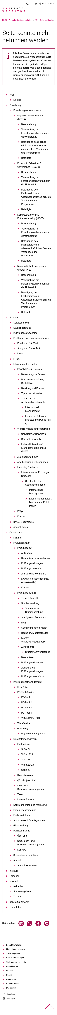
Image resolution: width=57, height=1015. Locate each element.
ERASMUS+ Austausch (29, 369)
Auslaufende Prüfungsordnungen (32, 669)
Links (20, 353)
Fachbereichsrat (22, 815)
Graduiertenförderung (24, 810)
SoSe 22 (25, 769)
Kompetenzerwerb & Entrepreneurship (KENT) (30, 216)
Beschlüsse (27, 657)
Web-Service (23, 723)
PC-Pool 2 (26, 702)
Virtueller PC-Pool (30, 717)
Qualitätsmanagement (25, 739)
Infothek (13, 881)
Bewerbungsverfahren (33, 374)
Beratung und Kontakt (33, 388)
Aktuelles (18, 886)
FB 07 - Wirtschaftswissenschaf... (16, 20)
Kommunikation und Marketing (30, 805)
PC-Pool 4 (26, 712)
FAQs (20, 511)
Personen (14, 876)
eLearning (22, 728)
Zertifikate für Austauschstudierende (33, 400)
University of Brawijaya (33, 434)
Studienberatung (22, 327)
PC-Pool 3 (26, 707)
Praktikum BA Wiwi (27, 343)
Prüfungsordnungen (32, 563)
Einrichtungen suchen (15, 949)
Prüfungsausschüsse (32, 568)
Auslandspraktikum (27, 456)
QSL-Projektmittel (26, 780)
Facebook (11, 994)
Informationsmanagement (27, 681)
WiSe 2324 (27, 754)
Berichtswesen (25, 775)
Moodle (9, 970)
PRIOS (16, 359)
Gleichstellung (21, 825)
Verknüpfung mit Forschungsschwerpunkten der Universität (35, 133)
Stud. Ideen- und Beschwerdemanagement (31, 842)
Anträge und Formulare (33, 573)
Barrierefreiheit (12, 983)
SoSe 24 (25, 749)
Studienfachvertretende (37, 652)
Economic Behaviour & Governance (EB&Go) (29, 165)
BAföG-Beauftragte (23, 522)
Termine (17, 896)
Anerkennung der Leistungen (32, 462)
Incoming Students (27, 467)
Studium (14, 317)
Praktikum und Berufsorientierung (31, 338)
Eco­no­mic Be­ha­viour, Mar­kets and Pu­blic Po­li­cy (38, 420)
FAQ (23, 622)
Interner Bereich (25, 799)
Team (20, 794)
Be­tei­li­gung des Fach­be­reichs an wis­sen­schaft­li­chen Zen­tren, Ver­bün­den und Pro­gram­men (34, 147)
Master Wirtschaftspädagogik (33, 640)
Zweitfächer (27, 646)
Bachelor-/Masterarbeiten (34, 632)
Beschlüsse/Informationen (35, 558)
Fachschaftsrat (21, 830)
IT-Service (22, 687)
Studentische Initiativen (25, 855)
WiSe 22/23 (27, 764)
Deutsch (47, 3)
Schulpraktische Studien (34, 627)
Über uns (22, 835)
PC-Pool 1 (26, 697)
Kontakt (21, 516)
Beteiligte (26, 157)
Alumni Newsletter (27, 865)
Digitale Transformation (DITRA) (30, 117)
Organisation (16, 532)
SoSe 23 (25, 759)
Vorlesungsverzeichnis (16, 962)
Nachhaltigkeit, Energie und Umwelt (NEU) (32, 268)
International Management (32, 409)
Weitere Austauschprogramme (33, 428)
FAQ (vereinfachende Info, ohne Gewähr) (35, 580)
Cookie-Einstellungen (15, 957)
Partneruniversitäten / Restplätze (33, 381)
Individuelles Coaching (25, 333)
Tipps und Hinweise (31, 393)
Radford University (31, 439)
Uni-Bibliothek (12, 966)
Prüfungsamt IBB (26, 593)
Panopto (9, 975)
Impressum (11, 988)
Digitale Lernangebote (33, 733)
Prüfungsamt (24, 548)
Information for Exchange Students (35, 474)
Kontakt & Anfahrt (19, 902)
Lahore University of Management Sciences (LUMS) (33, 448)
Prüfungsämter (21, 542)
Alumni (17, 860)
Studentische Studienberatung (34, 610)
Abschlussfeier (21, 527)
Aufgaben (26, 553)
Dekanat (17, 537)
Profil (12, 94)
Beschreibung (28, 124)
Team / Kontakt (29, 598)
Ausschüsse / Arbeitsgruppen (29, 820)
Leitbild (17, 99)
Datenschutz (11, 979)
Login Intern (15, 907)
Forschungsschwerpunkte (27, 110)
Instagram (11, 998)
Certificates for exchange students (35, 483)
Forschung (15, 105)
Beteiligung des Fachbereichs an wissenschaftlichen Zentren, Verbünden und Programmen (36, 197)
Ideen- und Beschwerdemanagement (31, 787)
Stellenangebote (22, 891)
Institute (13, 870)
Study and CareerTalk (28, 348)
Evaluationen (24, 744)
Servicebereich (21, 322)
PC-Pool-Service (25, 692)
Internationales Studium (26, 364)
